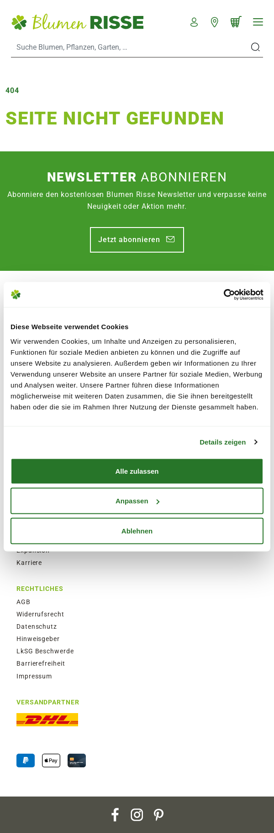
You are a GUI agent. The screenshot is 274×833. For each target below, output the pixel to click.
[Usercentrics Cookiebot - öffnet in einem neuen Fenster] (223, 294)
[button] (194, 21)
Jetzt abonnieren (129, 239)
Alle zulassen (136, 471)
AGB (23, 601)
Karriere (29, 562)
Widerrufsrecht (40, 614)
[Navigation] (258, 22)
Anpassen (137, 501)
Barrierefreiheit (40, 663)
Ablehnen (137, 530)
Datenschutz (36, 626)
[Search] (130, 47)
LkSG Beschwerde (45, 651)
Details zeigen (223, 442)
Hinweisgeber (38, 638)
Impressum (34, 676)
